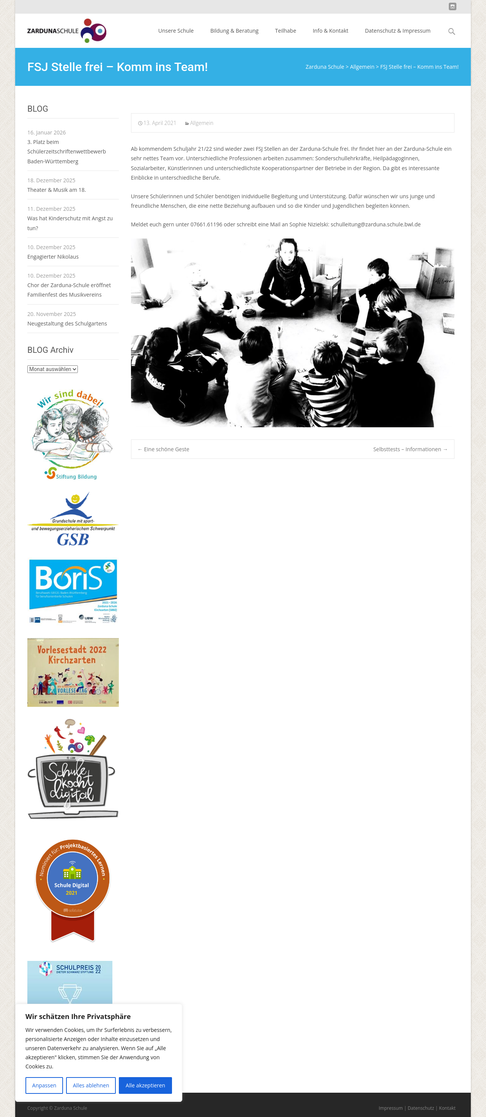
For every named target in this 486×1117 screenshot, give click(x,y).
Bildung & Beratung (234, 30)
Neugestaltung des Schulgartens (67, 323)
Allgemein (201, 122)
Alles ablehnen (91, 1085)
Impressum (390, 1108)
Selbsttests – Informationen (410, 449)
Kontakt (447, 1108)
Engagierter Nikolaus (53, 256)
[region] (98, 1053)
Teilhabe (285, 30)
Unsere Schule (176, 30)
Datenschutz (421, 1108)
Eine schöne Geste (163, 449)
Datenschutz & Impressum (398, 30)
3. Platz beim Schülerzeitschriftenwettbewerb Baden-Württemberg (66, 151)
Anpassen (44, 1085)
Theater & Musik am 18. (56, 189)
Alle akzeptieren (145, 1085)
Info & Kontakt (331, 30)
